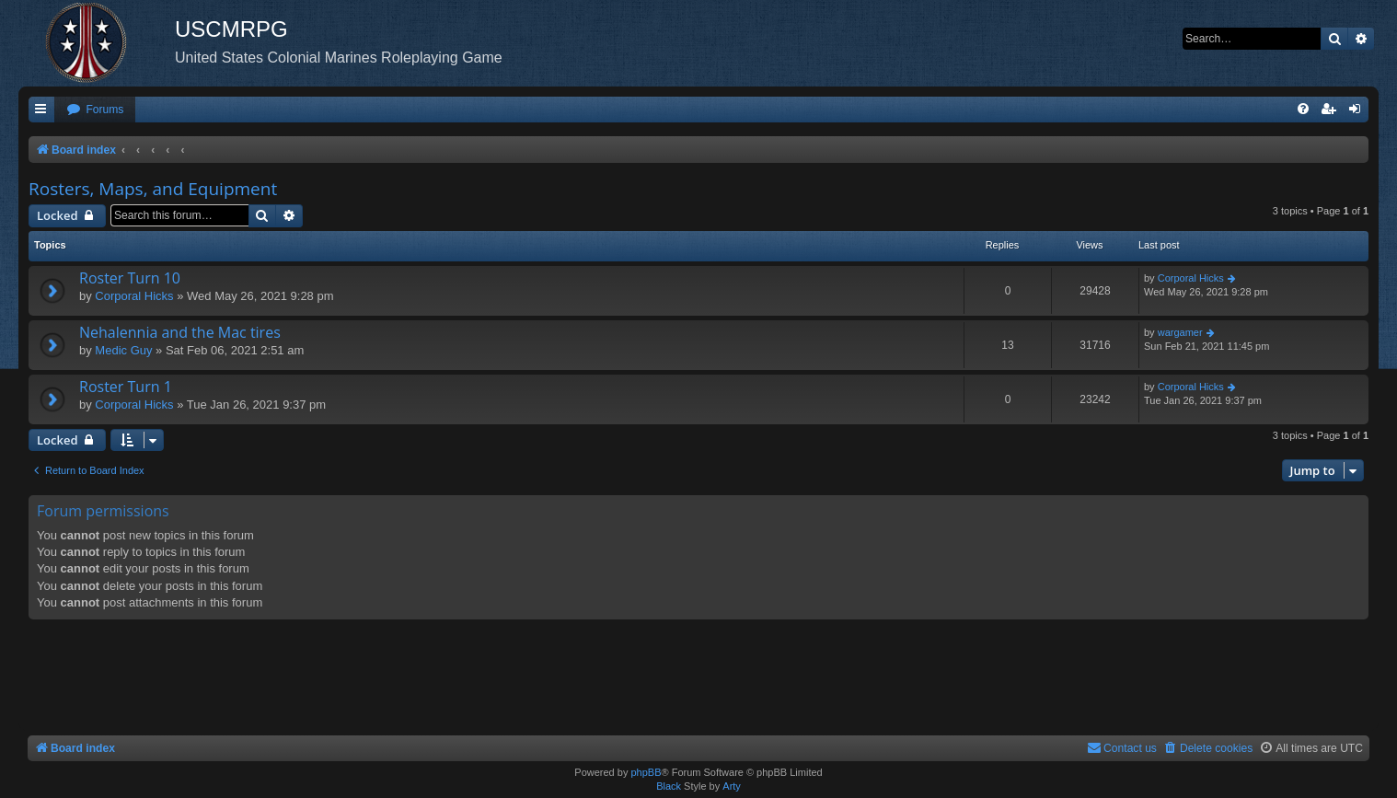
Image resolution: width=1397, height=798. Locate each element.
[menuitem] (95, 110)
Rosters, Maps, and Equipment (153, 189)
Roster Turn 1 (125, 386)
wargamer (1180, 332)
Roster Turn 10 (129, 278)
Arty (731, 786)
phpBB (645, 772)
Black (668, 786)
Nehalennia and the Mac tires (180, 332)
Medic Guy (123, 350)
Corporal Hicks (134, 296)
